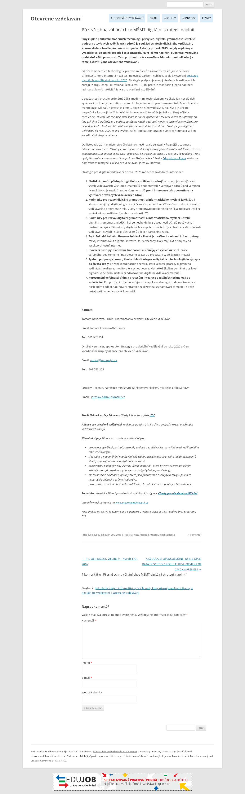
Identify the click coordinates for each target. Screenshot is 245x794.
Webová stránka (92, 692)
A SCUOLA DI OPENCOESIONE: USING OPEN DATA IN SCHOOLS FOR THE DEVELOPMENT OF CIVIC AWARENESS (171, 564)
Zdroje (154, 18)
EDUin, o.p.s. (116, 756)
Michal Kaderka (166, 534)
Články (206, 18)
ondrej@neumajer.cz (103, 360)
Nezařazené (140, 534)
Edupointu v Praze (174, 158)
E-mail (87, 677)
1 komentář (194, 534)
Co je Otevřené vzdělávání (127, 18)
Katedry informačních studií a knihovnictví (115, 751)
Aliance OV (188, 18)
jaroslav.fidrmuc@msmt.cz (108, 397)
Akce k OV (170, 18)
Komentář (89, 620)
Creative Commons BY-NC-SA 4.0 (48, 760)
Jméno (87, 663)
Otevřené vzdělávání (56, 18)
